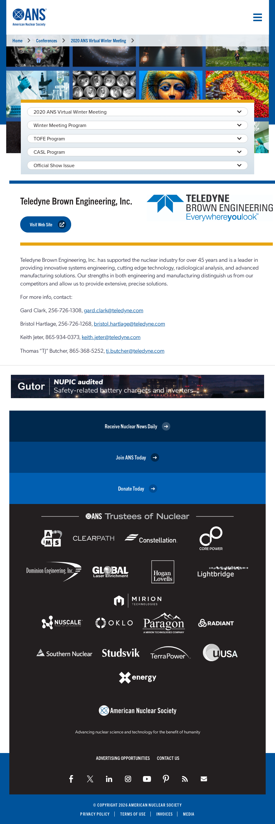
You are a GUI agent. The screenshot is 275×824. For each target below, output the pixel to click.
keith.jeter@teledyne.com (111, 336)
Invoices (164, 814)
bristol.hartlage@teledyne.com (129, 323)
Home (17, 40)
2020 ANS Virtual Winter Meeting (98, 40)
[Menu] (258, 17)
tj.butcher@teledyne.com (135, 350)
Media (189, 814)
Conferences (46, 40)
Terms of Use (133, 814)
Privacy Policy (95, 814)
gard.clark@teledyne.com (113, 309)
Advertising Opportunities (123, 758)
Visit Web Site (48, 224)
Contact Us (168, 758)
